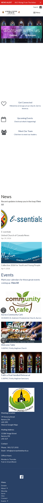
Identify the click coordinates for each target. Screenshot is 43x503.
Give (2, 496)
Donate (4, 485)
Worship (4, 491)
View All (15, 283)
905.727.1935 (12, 447)
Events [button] (4, 501)
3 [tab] (11, 40)
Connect (4, 498)
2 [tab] (8, 40)
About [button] (4, 488)
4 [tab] (15, 40)
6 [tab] (21, 40)
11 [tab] (39, 40)
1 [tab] (4, 40)
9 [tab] (32, 40)
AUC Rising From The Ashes (25, 2)
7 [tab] (25, 40)
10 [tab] (35, 40)
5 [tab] (18, 40)
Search (35, 7)
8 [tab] (28, 40)
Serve (3, 493)
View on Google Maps (9, 425)
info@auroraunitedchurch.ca (17, 451)
